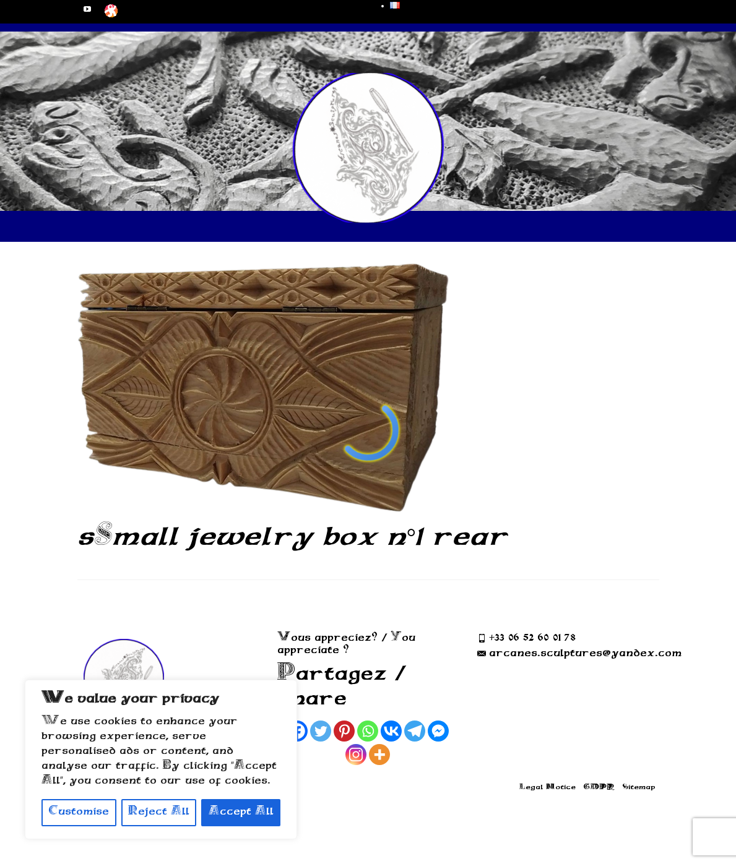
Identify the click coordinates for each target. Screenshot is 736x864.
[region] (161, 759)
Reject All (158, 812)
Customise (78, 812)
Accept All (241, 812)
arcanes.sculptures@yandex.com (579, 654)
